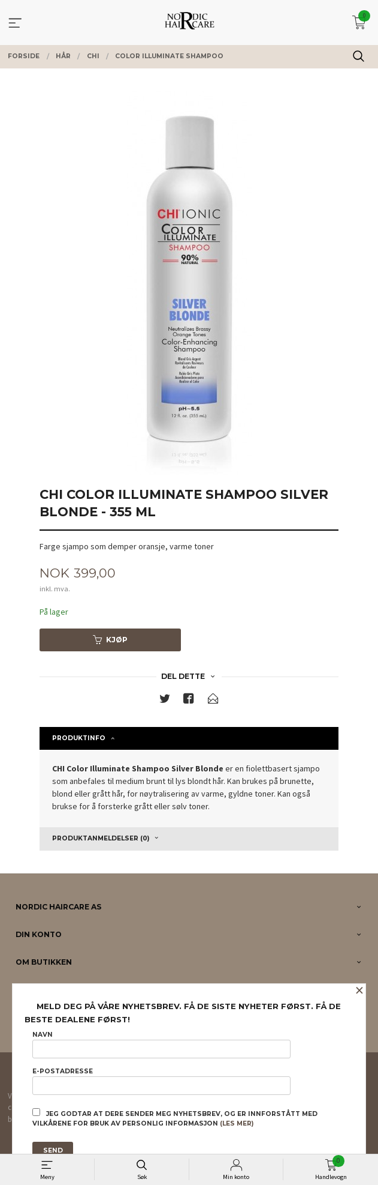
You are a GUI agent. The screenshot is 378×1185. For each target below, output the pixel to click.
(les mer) (236, 1123)
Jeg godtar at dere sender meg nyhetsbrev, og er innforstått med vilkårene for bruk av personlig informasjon (174, 1117)
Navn (161, 1044)
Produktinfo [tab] (78, 738)
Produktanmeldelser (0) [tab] (100, 838)
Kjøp (110, 639)
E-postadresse (161, 1081)
